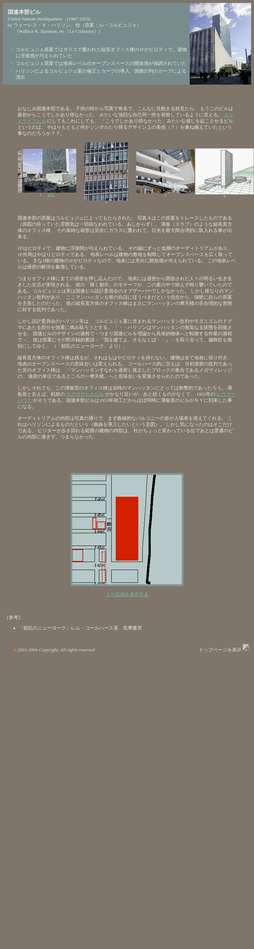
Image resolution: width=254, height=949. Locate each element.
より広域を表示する (127, 594)
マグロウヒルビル (85, 394)
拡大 (51, 195)
